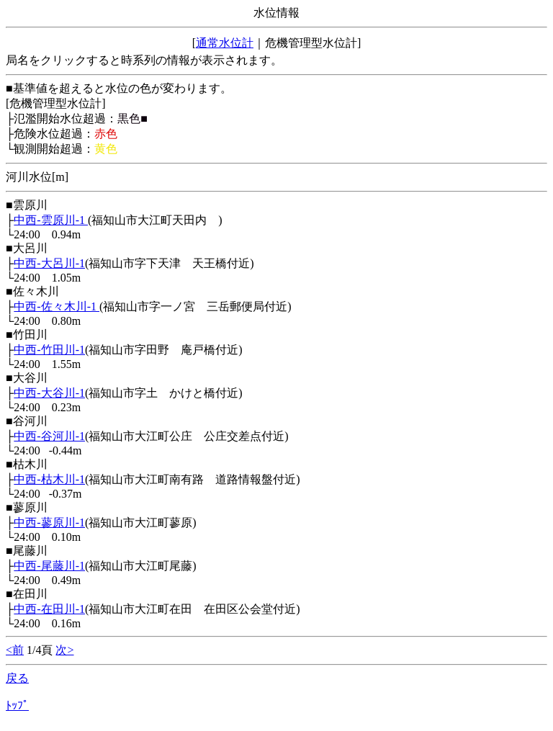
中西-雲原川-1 (51, 220)
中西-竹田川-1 (49, 350)
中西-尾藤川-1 (49, 566)
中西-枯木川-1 (49, 479)
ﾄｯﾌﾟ (17, 705)
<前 (15, 650)
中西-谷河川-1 (49, 436)
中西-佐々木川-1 (56, 306)
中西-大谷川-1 (49, 393)
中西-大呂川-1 (49, 263)
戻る (17, 678)
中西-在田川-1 (49, 609)
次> (64, 650)
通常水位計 (224, 43)
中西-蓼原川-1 (49, 522)
